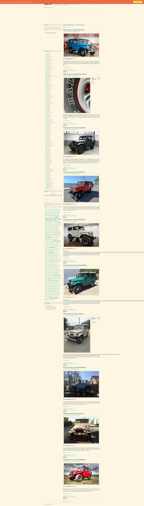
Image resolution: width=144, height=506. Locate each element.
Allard (46, 57)
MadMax (69, 129)
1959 (56, 215)
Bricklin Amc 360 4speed (49, 76)
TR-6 (53, 296)
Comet (46, 245)
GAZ (46, 107)
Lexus (46, 136)
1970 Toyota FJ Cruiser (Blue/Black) (74, 367)
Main (46, 7)
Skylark (54, 288)
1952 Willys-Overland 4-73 (49, 306)
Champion (52, 239)
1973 (58, 221)
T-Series (55, 293)
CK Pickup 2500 (48, 244)
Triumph (47, 180)
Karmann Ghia (56, 267)
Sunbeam (47, 178)
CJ (53, 242)
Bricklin (47, 75)
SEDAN (47, 286)
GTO (53, 262)
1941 (52, 212)
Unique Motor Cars (48, 182)
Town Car (47, 296)
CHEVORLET (48, 85)
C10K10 (54, 235)
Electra (54, 255)
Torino (54, 294)
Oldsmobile (47, 156)
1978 (67, 362)
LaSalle (47, 135)
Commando (50, 245)
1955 (46, 215)
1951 (51, 214)
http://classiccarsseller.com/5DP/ (72, 363)
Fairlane (56, 257)
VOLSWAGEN (48, 185)
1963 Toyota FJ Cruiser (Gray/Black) (74, 127)
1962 (48, 217)
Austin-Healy (47, 70)
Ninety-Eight (53, 277)
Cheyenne (47, 242)
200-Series (49, 224)
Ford (46, 105)
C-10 (52, 235)
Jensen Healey (48, 127)
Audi (46, 66)
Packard (47, 158)
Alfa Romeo (47, 56)
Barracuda (47, 231)
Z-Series (53, 299)
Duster (55, 252)
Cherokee (47, 241)
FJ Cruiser (69, 69)
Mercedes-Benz (48, 145)
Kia (46, 129)
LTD (52, 270)
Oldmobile (47, 155)
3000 (50, 226)
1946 (54, 212)
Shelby (54, 286)
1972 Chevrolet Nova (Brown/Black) (51, 308)
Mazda (47, 144)
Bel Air (53, 232)
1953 (55, 214)
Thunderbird (50, 294)
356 (56, 226)
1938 (46, 212)
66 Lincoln (47, 53)
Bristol (46, 77)
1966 (47, 219)
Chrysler (51, 242)
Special (46, 290)
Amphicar (47, 61)
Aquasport (47, 63)
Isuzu (46, 123)
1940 (50, 212)
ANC (46, 62)
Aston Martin (47, 65)
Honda (47, 115)
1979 (59, 223)
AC (46, 54)
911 (50, 227)
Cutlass (56, 249)
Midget (48, 273)
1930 (59, 209)
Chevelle (47, 84)
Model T (57, 273)
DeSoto (56, 250)
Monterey (51, 275)
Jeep (46, 125)
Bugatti (47, 78)
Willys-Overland (48, 188)
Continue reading (66, 67)
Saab (51, 285)
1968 (55, 219)
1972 (55, 221)
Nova (60, 277)
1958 (53, 215)
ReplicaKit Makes (55, 282)
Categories (47, 51)
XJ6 (48, 299)
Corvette (51, 247)
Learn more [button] (35, 1)
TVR (46, 181)
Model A (54, 273)
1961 (46, 217)
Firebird (54, 259)
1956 (48, 215)
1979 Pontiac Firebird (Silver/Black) (51, 307)
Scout (56, 285)
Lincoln (47, 138)
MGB (46, 273)
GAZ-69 (47, 108)
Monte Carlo (47, 275)
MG (46, 147)
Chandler (47, 82)
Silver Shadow (50, 288)
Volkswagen (47, 183)
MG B (46, 148)
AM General (47, 58)
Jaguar (47, 124)
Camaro (47, 81)
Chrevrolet (47, 87)
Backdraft (47, 71)
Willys (46, 187)
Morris (46, 151)
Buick (46, 79)
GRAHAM (47, 111)
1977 (53, 223)
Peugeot (47, 159)
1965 (56, 217)
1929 (57, 209)
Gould (46, 110)
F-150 (59, 255)
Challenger (47, 239)
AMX (48, 229)
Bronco (56, 234)
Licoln (46, 137)
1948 (59, 212)
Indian (46, 118)
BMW (46, 74)
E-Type (48, 254)
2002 (53, 224)
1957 (51, 215)
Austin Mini (47, 69)
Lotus (46, 140)
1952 (53, 214)
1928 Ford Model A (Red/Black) (50, 309)
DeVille (46, 252)
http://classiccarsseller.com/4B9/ (72, 409)
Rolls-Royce (47, 285)
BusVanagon (47, 235)
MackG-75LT (47, 141)
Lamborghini (47, 132)
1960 (58, 215)
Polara (46, 280)
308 (52, 226)
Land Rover (47, 134)
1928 (54, 209)
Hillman (47, 114)
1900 (46, 209)
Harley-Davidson (48, 112)
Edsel (51, 254)
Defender (50, 250)
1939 (48, 212)
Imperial (55, 264)
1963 (67, 167)
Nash (46, 152)
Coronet (59, 245)
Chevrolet (47, 86)
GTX (58, 262)
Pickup (54, 278)
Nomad (57, 277)
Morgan (47, 150)
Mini (46, 149)
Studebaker (52, 291)
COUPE (46, 249)
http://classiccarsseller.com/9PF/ (72, 70)
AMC (46, 59)
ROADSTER (56, 283)
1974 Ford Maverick (48, 305)
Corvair (46, 247)
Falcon (46, 259)
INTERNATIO (48, 120)
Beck (46, 72)
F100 (51, 257)
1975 (67, 260)
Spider (55, 290)
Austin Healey (48, 68)
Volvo (46, 186)
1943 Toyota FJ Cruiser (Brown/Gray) (74, 74)
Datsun (46, 250)
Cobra (57, 244)
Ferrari (49, 259)
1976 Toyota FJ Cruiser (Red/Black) (74, 459)
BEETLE (51, 231)
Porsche (55, 280)
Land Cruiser (47, 268)
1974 (46, 223)
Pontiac (50, 280)
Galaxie (56, 260)
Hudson (47, 116)
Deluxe (53, 250)
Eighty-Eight (54, 254)
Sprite (46, 291)
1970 (67, 408)
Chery (46, 83)
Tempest (59, 293)
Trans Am (56, 296)
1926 (50, 209)
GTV (56, 262)
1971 (51, 221)
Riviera (46, 283)
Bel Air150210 (58, 232)
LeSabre (46, 270)
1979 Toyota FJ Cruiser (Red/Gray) (74, 172)
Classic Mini (53, 244)
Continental (54, 245)
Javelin (49, 267)
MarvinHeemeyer (70, 461)
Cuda (49, 249)
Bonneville (52, 234)
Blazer (46, 234)
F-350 (49, 257)
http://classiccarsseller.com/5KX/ (72, 261)
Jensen (47, 126)
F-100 (57, 255)
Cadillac (47, 80)
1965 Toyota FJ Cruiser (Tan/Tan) (73, 413)
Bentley (47, 73)
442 (48, 227)
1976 (51, 223)
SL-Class (58, 288)
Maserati (47, 142)
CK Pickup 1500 (57, 242)
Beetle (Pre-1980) (56, 231)
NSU (46, 154)
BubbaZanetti (69, 31)
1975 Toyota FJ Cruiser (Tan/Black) (74, 219)
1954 (58, 214)
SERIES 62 (51, 286)
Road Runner (51, 283)
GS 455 (50, 262)
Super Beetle (51, 293)
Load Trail (47, 139)
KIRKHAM (47, 131)
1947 (57, 212)
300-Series (47, 226)
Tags (48, 7)
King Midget (47, 130)
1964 (53, 217)
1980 (67, 69)
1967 (51, 219)
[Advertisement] (72, 16)
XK (50, 299)
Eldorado (50, 255)
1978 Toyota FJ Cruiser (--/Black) (73, 313)
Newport (48, 277)
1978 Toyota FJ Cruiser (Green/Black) (74, 265)
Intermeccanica (48, 119)
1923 (48, 209)
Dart (59, 249)
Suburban (57, 291)
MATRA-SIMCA (48, 143)
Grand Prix (47, 262)
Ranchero (50, 282)
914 (53, 227)
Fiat (46, 104)
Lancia (47, 133)
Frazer (47, 106)
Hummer (47, 117)
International (47, 121)
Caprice (52, 237)
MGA (59, 272)
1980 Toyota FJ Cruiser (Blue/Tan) (73, 30)
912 (52, 227)
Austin (46, 67)
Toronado (57, 294)
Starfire (48, 291)
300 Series (59, 224)
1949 (46, 214)
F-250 (46, 257)
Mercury (47, 146)
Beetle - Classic (48, 232)
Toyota (78, 31)
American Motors (48, 60)
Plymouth (47, 160)
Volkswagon (47, 184)
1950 (48, 214)
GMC (46, 109)
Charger (56, 239)
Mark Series (58, 270)
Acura (46, 55)
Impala (52, 264)
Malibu (55, 270)
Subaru (47, 177)
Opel (46, 157)
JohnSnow (69, 266)
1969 (59, 219)
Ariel (46, 64)
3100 (54, 226)
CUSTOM (52, 249)
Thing (46, 294)
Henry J (47, 113)
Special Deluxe (51, 290)
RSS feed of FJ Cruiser (66, 27)
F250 (53, 257)
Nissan (47, 153)
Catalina (56, 237)
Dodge (50, 252)
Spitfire (58, 290)
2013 (55, 224)
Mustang (57, 275)
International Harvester (49, 122)
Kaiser (47, 128)
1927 (52, 209)
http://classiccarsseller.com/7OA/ (72, 168)
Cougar (56, 247)
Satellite (53, 285)
